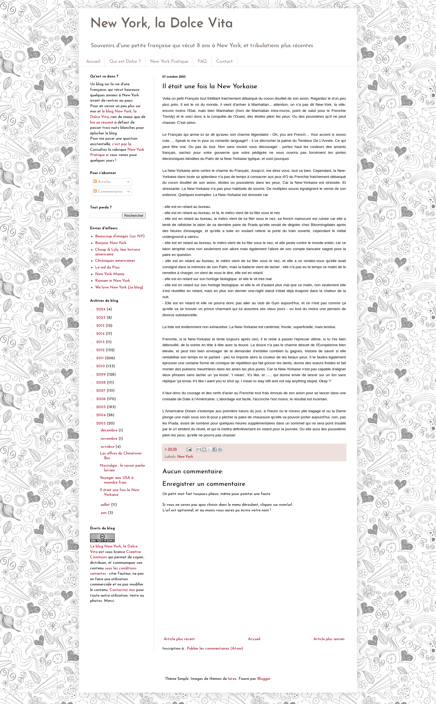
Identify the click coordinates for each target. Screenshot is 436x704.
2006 (101, 399)
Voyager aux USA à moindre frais (116, 480)
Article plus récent (179, 639)
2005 (101, 407)
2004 (101, 415)
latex (232, 679)
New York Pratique (169, 61)
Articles (102, 182)
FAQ (202, 61)
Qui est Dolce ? (125, 61)
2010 (101, 366)
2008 (101, 383)
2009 (101, 375)
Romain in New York (112, 281)
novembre (109, 439)
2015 (101, 326)
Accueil (93, 61)
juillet (106, 505)
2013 (101, 342)
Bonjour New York (111, 243)
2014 (101, 334)
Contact (224, 61)
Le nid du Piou (107, 267)
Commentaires (108, 192)
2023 (101, 318)
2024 (101, 309)
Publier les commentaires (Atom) (215, 649)
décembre (109, 430)
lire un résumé (101, 122)
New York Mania (109, 274)
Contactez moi (122, 590)
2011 (100, 358)
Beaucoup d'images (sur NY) (120, 236)
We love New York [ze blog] (119, 287)
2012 (101, 350)
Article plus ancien (329, 639)
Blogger (263, 679)
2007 (101, 391)
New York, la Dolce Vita (161, 24)
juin (104, 513)
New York (185, 457)
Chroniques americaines (115, 261)
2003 (101, 423)
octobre (108, 447)
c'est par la (121, 144)
